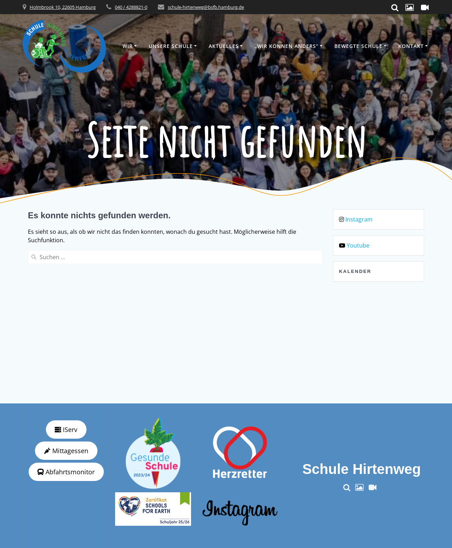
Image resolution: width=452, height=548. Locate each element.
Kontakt (411, 46)
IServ (66, 429)
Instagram (359, 219)
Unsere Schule (171, 46)
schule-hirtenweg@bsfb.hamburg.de (206, 7)
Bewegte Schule (358, 46)
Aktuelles (224, 46)
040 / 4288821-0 (131, 7)
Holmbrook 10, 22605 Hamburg (63, 7)
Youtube (358, 245)
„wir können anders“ (287, 46)
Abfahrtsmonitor (66, 472)
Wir (128, 46)
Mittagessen (66, 450)
